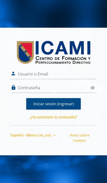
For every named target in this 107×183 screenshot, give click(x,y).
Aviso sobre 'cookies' (79, 138)
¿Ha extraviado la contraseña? (53, 117)
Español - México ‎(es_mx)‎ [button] (31, 135)
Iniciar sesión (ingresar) (53, 103)
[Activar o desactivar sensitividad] (92, 88)
